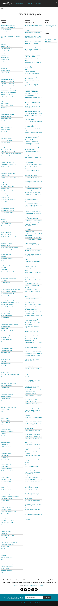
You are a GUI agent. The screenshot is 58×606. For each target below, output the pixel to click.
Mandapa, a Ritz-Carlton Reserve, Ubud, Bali (10, 302)
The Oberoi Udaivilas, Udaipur (7, 494)
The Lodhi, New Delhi (5, 475)
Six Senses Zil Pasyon (5, 422)
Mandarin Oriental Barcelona (7, 304)
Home (2, 8)
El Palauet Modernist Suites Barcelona (8, 199)
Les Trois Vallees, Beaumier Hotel (7, 293)
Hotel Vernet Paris (4, 256)
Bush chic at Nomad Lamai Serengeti (32, 147)
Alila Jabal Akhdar (4, 42)
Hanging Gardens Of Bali (6, 232)
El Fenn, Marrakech (5, 197)
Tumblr (32, 589)
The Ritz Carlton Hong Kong (6, 509)
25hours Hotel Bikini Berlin (6, 29)
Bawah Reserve (4, 123)
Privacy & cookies (48, 41)
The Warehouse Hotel (5, 529)
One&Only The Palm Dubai (6, 339)
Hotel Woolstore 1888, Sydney (7, 258)
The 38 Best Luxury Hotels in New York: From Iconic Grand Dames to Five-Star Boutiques (33, 331)
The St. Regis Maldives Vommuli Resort (8, 518)
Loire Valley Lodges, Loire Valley (7, 300)
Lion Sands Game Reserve (6, 295)
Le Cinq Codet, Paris (5, 284)
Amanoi (2, 66)
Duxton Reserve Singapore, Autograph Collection (11, 190)
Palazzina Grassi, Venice (6, 343)
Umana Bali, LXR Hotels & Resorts (7, 535)
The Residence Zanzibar (6, 507)
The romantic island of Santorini (31, 399)
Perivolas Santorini (5, 354)
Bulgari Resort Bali (4, 131)
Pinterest (29, 589)
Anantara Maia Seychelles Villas (7, 83)
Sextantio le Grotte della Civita (7, 394)
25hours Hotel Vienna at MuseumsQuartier (9, 31)
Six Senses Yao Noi (5, 418)
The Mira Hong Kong (5, 483)
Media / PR (41, 585)
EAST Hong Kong (4, 195)
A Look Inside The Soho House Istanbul (33, 115)
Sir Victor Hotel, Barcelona (6, 405)
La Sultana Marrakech (5, 282)
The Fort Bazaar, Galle (5, 462)
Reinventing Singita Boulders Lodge (32, 285)
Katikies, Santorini (4, 276)
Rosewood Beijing (4, 376)
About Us (38, 3)
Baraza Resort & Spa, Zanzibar (7, 120)
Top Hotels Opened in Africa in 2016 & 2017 (33, 479)
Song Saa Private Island (6, 440)
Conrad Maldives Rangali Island (7, 171)
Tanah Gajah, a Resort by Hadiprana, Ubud (9, 448)
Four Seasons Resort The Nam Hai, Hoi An (9, 217)
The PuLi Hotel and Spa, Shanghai (8, 502)
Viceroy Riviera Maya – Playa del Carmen (9, 542)
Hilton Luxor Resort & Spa (6, 234)
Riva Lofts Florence (5, 372)
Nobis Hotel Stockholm (5, 333)
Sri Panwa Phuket (4, 444)
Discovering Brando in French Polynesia (33, 192)
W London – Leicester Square (7, 557)
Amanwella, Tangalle (5, 72)
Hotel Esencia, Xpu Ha (5, 245)
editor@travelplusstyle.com (31, 585)
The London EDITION (5, 477)
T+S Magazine (29, 3)
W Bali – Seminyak (4, 548)
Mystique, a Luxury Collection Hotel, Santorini (10, 324)
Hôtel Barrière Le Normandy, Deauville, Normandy (11, 236)
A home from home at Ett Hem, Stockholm (33, 113)
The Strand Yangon (5, 524)
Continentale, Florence (5, 175)
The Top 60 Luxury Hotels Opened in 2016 (33, 436)
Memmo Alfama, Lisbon (5, 313)
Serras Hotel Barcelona (5, 392)
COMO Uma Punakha (5, 166)
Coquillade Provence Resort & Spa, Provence (10, 177)
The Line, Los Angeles (5, 473)
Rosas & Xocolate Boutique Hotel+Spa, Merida (10, 374)
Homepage (17, 602)
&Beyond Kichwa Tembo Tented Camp (8, 25)
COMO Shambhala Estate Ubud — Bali (8, 164)
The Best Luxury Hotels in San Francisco (33, 370)
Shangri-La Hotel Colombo (6, 396)
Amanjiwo (3, 61)
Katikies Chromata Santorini (6, 273)
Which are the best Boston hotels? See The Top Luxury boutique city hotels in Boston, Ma (33, 506)
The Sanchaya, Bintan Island (6, 513)
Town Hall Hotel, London (6, 531)
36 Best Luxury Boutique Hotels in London (33, 88)
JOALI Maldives (4, 269)
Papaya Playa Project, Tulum (6, 346)
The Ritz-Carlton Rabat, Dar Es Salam (8, 511)
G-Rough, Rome (4, 219)
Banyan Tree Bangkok (5, 112)
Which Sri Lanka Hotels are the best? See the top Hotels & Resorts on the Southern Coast (33, 514)
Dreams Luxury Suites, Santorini (7, 186)
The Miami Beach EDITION (6, 481)
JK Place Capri (3, 267)
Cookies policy (31, 604)
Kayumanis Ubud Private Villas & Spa (8, 278)
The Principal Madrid (5, 500)
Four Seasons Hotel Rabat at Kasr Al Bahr (9, 206)
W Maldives (3, 559)
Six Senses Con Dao (5, 409)
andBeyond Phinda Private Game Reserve (9, 96)
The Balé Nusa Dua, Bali (6, 451)
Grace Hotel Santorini (5, 225)
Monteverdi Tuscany (5, 319)
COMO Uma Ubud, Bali (5, 168)
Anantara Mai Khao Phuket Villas (7, 81)
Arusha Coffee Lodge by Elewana (7, 105)
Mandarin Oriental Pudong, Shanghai (8, 306)
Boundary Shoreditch (5, 129)
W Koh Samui (3, 555)
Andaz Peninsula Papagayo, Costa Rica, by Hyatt (10, 88)
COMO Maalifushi (4, 160)
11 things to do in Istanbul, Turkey (32, 47)
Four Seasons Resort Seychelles (7, 214)
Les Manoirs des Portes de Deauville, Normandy (10, 289)
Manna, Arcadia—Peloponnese (7, 308)
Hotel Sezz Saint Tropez (6, 254)
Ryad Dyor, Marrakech (5, 381)
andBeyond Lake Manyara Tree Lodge (8, 90)
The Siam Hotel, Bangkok (6, 516)
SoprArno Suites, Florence (6, 442)
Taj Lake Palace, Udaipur (6, 446)
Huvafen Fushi (4, 260)
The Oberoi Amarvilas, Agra (6, 489)
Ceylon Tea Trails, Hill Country (7, 149)
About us (46, 37)
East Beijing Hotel (4, 193)
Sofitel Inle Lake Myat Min (6, 429)
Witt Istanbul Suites (5, 568)
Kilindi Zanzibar (4, 280)
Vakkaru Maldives (4, 537)
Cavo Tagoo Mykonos (5, 144)
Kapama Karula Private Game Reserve (8, 271)
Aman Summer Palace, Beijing (7, 48)
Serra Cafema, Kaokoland (6, 389)
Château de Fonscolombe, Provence (8, 151)
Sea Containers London (5, 387)
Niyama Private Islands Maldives (7, 330)
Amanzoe (3, 74)
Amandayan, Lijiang (5, 57)
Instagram (36, 589)
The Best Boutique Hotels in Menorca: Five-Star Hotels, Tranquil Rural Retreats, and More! (33, 347)
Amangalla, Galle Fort (5, 59)
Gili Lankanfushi (4, 221)
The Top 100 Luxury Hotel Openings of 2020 (33, 408)
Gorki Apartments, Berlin (6, 223)
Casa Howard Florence (5, 142)
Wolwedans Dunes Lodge (6, 572)
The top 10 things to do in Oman (31, 405)
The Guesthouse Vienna (6, 464)
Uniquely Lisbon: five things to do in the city (33, 483)
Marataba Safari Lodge (5, 311)
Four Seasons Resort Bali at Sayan (8, 208)
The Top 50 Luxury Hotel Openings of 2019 (33, 434)
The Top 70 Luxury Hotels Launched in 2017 (33, 438)
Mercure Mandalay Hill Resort (7, 315)
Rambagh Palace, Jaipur (5, 363)
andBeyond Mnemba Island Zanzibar (8, 92)
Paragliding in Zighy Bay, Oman (31, 283)
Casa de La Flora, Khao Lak (6, 140)
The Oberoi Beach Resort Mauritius (8, 491)
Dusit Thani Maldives (5, 188)
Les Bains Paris (4, 287)
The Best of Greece (48, 28)
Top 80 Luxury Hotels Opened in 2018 (32, 470)
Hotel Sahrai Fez (4, 252)
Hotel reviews (19, 3)
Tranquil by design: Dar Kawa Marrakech (33, 481)
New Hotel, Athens (4, 328)
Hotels (21, 602)
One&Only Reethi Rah (5, 337)
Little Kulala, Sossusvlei (5, 298)
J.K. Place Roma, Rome (5, 263)
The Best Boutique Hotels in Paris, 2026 (33, 351)
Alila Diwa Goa (4, 39)
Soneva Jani (3, 435)
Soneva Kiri (3, 438)
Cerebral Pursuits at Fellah (30, 149)
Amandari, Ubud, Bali (5, 55)
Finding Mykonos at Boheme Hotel (32, 209)
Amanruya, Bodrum (5, 68)
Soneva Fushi (3, 433)
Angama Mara (4, 101)
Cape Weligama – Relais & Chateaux (8, 133)
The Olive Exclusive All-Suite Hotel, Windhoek (10, 496)
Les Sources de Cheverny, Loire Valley (8, 291)
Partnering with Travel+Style (50, 39)
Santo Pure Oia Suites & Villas (7, 385)
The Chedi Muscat (4, 457)
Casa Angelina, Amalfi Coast (6, 138)
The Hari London (4, 466)
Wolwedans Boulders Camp (6, 570)
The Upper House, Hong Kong (7, 526)
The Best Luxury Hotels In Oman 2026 (32, 368)
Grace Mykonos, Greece (6, 228)
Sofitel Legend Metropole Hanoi (7, 431)
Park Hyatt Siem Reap (5, 352)
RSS (37, 602)
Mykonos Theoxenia (5, 322)
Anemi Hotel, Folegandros (6, 98)
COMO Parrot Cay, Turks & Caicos (7, 162)
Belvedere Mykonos (5, 125)
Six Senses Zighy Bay (5, 420)
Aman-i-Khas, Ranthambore (6, 50)
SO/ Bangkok (3, 424)
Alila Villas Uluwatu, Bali (5, 46)
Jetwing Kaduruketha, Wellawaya (7, 265)
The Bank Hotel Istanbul (6, 453)
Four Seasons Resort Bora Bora (7, 210)
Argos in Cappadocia (5, 103)
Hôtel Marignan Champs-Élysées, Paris (8, 249)
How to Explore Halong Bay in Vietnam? (33, 237)
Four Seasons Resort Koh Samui (7, 212)
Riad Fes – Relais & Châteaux (7, 365)
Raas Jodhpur (3, 361)
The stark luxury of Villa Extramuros (32, 403)
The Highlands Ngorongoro (6, 468)
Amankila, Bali (4, 63)
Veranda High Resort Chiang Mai (7, 540)
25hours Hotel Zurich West (6, 34)
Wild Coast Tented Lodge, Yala (7, 566)
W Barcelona (3, 551)
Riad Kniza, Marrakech (5, 368)
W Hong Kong (3, 553)
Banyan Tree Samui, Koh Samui (7, 114)
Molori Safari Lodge (5, 317)
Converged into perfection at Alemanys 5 (33, 155)
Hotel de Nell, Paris (5, 241)
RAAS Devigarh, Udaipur (6, 359)
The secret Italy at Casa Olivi (30, 401)
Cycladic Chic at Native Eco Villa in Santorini (33, 164)
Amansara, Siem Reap (5, 70)
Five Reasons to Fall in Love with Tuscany (33, 211)
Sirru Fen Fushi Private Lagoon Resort (8, 407)
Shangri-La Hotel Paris (5, 398)
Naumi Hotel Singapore (5, 326)
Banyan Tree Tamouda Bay (6, 116)
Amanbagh (3, 53)
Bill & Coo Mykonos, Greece (6, 127)
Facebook (21, 589)
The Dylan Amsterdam (5, 459)
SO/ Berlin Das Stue (5, 427)
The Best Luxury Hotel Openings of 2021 (33, 362)
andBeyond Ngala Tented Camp (7, 94)
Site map (40, 602)
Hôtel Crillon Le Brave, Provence (7, 238)
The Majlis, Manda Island (6, 479)
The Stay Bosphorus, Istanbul (7, 522)
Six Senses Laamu (4, 411)
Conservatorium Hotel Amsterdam (8, 173)
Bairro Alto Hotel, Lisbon (6, 109)
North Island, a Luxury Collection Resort (9, 335)
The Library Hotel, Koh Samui (7, 470)
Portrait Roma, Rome (5, 357)
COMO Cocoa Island (5, 158)
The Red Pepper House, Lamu (7, 505)
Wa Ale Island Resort (5, 561)
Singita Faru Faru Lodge (5, 400)
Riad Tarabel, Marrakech (6, 370)
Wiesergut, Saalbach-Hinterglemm (8, 564)
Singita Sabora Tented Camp (6, 403)
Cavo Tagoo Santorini (5, 147)
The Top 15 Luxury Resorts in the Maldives (33, 421)
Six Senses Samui (4, 416)
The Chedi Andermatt (5, 455)
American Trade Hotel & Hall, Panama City (9, 77)
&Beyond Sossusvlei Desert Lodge (8, 27)
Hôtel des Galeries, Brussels (6, 243)
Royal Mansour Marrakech (6, 378)
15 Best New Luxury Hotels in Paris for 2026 (33, 53)
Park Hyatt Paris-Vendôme (6, 350)
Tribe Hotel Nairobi (5, 533)
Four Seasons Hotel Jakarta (6, 203)
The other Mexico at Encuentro (31, 393)
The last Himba (28, 384)
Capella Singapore (4, 136)
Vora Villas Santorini (5, 546)
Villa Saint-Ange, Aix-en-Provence (7, 544)
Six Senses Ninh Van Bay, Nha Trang (8, 413)
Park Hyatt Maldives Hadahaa (7, 348)
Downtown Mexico (4, 184)
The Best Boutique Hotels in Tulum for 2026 (33, 353)
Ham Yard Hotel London (5, 230)
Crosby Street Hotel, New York (7, 182)
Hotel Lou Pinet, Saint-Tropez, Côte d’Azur (9, 247)
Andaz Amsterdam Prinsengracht (7, 85)
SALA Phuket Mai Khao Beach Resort (8, 383)
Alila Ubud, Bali (4, 44)
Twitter (25, 589)
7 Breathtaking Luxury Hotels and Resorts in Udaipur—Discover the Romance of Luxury (33, 102)
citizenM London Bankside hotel (7, 155)
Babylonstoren (4, 107)
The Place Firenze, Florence (6, 498)
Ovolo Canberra (4, 341)
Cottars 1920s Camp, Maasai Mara (8, 179)
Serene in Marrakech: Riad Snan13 (32, 298)
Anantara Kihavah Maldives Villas (7, 79)
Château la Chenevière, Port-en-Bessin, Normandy (11, 153)
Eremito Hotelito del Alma (6, 201)
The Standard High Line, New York (8, 520)
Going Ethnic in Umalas (29, 231)
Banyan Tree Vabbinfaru (6, 118)
